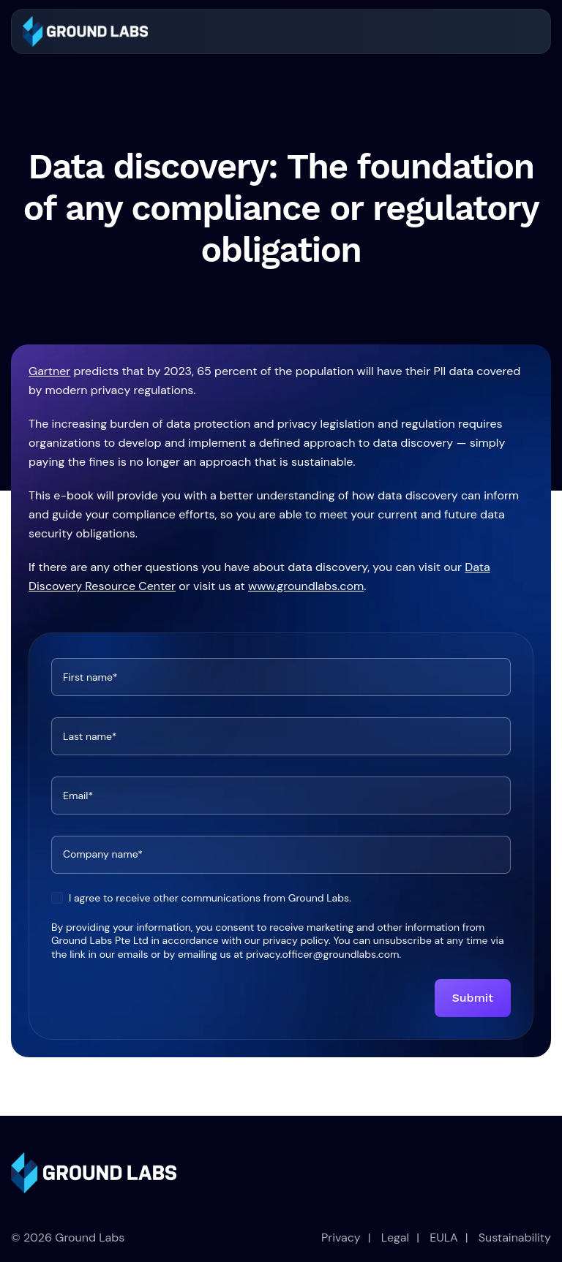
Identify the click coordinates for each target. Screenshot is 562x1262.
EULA (444, 1237)
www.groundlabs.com (306, 586)
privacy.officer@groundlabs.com (323, 954)
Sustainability (515, 1237)
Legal (395, 1237)
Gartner (49, 371)
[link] (85, 31)
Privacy (341, 1237)
